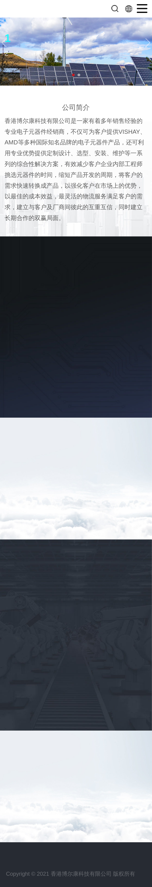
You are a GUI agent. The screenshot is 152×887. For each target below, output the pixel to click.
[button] (4, 43)
